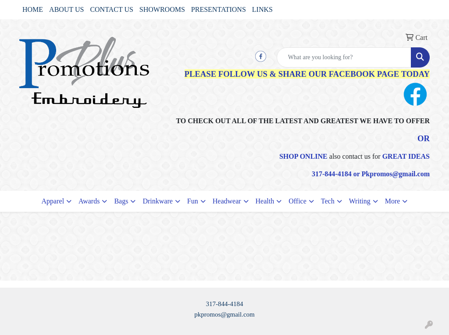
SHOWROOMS (162, 9)
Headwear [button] (227, 201)
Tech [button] (328, 201)
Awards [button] (89, 201)
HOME (32, 9)
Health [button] (265, 201)
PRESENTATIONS (218, 9)
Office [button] (297, 201)
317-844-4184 (224, 303)
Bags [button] (121, 201)
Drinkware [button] (157, 201)
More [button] (392, 201)
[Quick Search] (344, 57)
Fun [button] (192, 201)
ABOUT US (66, 9)
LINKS (262, 9)
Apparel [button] (53, 201)
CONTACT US (111, 9)
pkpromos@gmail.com (224, 314)
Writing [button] (360, 201)
